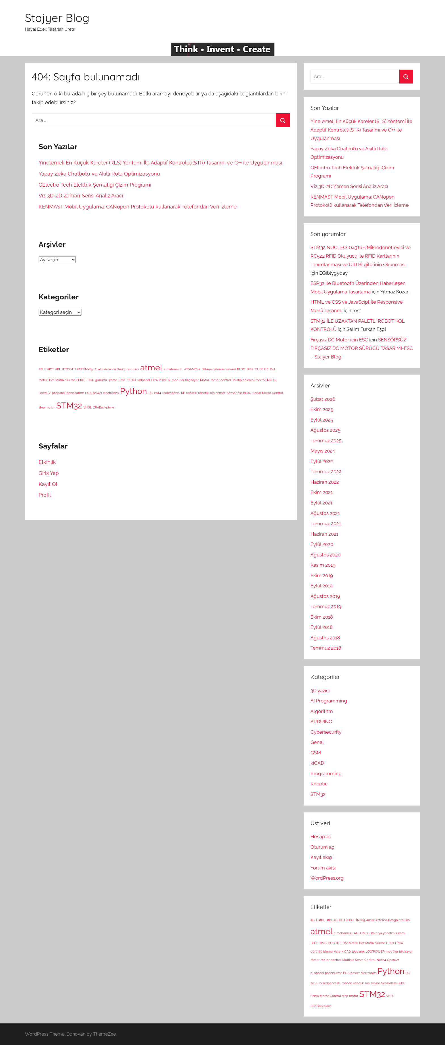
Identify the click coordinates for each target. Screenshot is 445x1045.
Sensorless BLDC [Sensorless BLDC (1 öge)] (239, 393)
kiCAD (317, 763)
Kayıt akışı (321, 857)
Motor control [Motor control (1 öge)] (221, 380)
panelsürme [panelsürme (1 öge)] (75, 393)
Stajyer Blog (57, 18)
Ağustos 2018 (325, 638)
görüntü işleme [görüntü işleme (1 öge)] (106, 380)
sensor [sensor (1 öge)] (220, 393)
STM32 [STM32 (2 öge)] (69, 405)
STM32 (318, 794)
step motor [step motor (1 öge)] (47, 407)
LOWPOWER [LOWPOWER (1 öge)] (160, 380)
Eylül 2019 (321, 586)
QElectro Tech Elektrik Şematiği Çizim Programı (95, 185)
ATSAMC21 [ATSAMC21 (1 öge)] (192, 369)
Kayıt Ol (48, 484)
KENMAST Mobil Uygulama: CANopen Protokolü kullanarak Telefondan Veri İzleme (138, 207)
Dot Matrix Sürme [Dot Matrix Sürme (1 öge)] (62, 380)
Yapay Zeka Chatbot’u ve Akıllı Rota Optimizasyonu (99, 174)
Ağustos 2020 (325, 555)
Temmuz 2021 (325, 523)
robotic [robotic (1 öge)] (191, 393)
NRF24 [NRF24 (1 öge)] (271, 380)
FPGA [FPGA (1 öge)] (90, 380)
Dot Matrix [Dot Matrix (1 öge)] (350, 943)
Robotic (319, 784)
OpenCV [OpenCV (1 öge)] (45, 393)
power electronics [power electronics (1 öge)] (106, 393)
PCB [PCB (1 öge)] (88, 393)
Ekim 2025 (321, 409)
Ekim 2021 (321, 492)
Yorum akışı (323, 868)
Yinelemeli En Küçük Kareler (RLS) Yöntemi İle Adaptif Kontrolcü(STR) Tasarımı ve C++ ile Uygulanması (160, 163)
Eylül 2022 (321, 461)
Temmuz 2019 (325, 606)
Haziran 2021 (324, 534)
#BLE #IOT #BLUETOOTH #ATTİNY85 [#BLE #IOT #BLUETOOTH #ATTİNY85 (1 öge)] (66, 369)
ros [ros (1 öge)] (212, 393)
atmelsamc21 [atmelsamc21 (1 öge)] (173, 369)
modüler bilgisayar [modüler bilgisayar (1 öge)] (185, 380)
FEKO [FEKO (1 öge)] (80, 380)
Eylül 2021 (321, 503)
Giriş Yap (49, 473)
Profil (45, 495)
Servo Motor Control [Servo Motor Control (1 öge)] (268, 393)
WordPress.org (327, 878)
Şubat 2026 (322, 399)
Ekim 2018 (321, 617)
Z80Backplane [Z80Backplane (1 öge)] (103, 407)
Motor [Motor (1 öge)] (204, 380)
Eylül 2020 (321, 544)
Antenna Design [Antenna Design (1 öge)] (115, 369)
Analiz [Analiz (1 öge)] (99, 369)
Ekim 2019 (321, 575)
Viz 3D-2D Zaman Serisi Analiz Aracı (81, 196)
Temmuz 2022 (325, 471)
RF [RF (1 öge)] (183, 393)
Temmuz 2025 (325, 440)
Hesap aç (320, 836)
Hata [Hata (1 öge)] (121, 380)
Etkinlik (47, 462)
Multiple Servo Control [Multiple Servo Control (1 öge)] (249, 380)
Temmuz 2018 (325, 648)
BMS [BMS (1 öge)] (250, 369)
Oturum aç (322, 847)
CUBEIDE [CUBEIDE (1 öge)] (261, 369)
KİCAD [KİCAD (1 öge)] (131, 380)
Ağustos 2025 (325, 430)
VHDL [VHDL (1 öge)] (87, 407)
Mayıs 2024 (322, 451)
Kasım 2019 (322, 565)
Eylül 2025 (321, 420)
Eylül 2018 (321, 627)
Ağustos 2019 (325, 596)
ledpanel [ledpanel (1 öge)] (143, 380)
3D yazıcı (320, 690)
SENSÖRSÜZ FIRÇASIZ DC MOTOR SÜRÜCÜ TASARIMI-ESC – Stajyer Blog (361, 348)
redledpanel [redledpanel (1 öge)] (171, 393)
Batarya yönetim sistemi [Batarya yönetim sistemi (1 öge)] (218, 369)
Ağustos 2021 (325, 513)
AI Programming (328, 701)
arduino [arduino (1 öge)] (133, 369)
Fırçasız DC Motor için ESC (339, 340)
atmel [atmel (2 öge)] (151, 367)
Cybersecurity (325, 732)
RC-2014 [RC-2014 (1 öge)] (154, 393)
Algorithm (321, 711)
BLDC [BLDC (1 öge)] (241, 369)
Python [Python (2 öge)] (133, 391)
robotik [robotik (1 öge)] (203, 393)
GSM (315, 753)
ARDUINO (321, 721)
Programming (326, 773)
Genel (317, 742)
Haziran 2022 (324, 482)
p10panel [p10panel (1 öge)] (58, 393)
